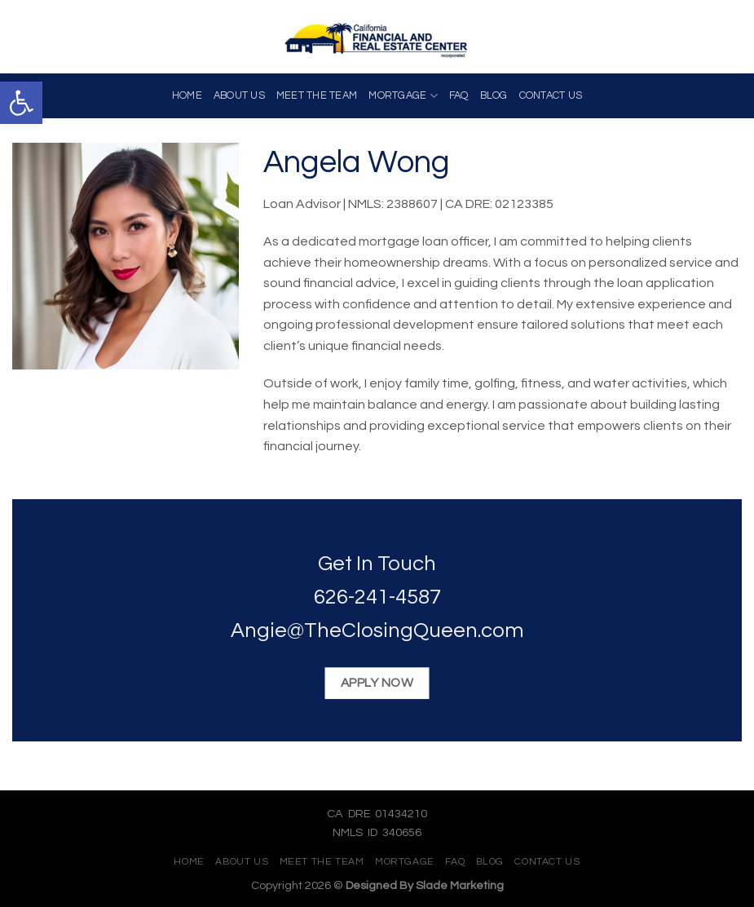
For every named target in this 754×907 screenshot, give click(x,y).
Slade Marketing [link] (460, 885)
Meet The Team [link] (316, 96)
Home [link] (187, 96)
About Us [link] (239, 96)
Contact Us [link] (551, 96)
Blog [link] (494, 96)
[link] (21, 103)
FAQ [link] (459, 96)
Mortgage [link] (403, 96)
